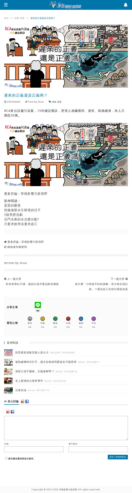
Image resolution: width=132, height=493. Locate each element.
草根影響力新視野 (34, 193)
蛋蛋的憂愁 (12, 205)
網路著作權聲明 (17, 247)
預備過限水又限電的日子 (22, 210)
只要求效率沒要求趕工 (20, 224)
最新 (22, 18)
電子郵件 (73, 444)
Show (41, 101)
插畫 (17, 18)
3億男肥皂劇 (13, 215)
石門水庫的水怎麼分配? (21, 219)
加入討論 (11, 401)
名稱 (6, 444)
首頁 (6, 18)
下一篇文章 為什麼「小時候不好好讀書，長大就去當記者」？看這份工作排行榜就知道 (100, 284)
